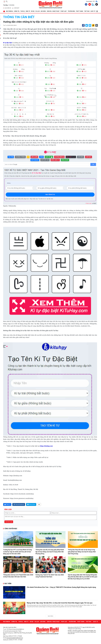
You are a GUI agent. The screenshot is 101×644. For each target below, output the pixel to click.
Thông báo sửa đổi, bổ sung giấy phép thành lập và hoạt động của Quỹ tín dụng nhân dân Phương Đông (50, 551)
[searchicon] (7, 1)
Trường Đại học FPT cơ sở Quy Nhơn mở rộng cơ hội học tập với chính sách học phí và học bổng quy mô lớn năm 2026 (17, 551)
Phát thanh (79, 11)
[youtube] (89, 4)
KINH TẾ (28, 11)
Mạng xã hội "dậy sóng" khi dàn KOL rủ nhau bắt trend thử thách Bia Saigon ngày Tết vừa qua (60, 603)
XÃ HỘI (32, 11)
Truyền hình (71, 11)
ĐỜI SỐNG (43, 11)
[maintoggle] (4, 2)
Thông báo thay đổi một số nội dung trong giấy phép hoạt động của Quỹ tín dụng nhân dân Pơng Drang (82, 551)
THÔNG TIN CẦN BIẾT (19, 17)
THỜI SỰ (22, 11)
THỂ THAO (87, 11)
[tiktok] (96, 4)
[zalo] (92, 4)
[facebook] (85, 4)
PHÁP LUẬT (64, 11)
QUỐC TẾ (93, 11)
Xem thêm (50, 616)
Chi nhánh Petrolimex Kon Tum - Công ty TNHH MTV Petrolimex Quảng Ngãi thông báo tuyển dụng (62, 587)
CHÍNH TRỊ (16, 11)
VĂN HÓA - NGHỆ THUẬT (53, 11)
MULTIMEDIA (9, 11)
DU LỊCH (37, 11)
